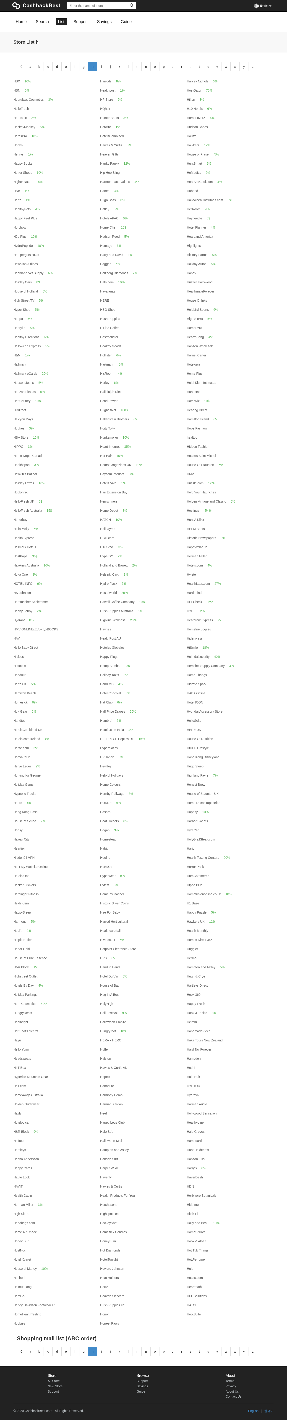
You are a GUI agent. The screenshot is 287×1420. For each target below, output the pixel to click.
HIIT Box (19, 1068)
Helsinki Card (109, 574)
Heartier (19, 848)
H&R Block (21, 967)
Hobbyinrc (20, 492)
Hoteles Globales (112, 647)
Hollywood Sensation (202, 1113)
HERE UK (194, 730)
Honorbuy (20, 520)
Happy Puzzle (196, 912)
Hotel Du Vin (109, 976)
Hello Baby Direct (25, 647)
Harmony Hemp (111, 1095)
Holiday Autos (196, 264)
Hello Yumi (21, 1049)
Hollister (106, 355)
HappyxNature (197, 547)
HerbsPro (20, 136)
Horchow (19, 227)
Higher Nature (23, 182)
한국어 (269, 1411)
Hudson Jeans (23, 383)
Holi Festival (108, 1013)
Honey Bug (21, 1241)
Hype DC (106, 556)
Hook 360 (194, 994)
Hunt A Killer (195, 520)
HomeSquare (196, 1232)
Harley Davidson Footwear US (34, 1305)
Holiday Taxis (109, 675)
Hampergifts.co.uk (26, 255)
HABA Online (196, 693)
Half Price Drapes (112, 711)
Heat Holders (109, 821)
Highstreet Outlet (25, 976)
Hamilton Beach (24, 693)
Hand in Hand (110, 967)
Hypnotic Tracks (24, 794)
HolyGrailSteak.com (201, 839)
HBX (16, 81)
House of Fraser (198, 154)
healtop (192, 437)
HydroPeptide (23, 246)
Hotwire (105, 127)
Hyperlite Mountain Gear (30, 1077)
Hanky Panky (109, 163)
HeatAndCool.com (200, 182)
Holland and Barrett (114, 565)
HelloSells (194, 720)
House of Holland (25, 291)
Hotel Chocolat (110, 693)
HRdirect (19, 410)
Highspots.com (110, 1214)
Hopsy (18, 830)
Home (21, 21)
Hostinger (194, 510)
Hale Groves (196, 1131)
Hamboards (195, 1141)
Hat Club (106, 702)
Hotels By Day (23, 985)
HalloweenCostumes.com (205, 200)
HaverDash (195, 1177)
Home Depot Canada (28, 456)
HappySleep (22, 912)
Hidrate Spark (196, 684)
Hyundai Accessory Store (204, 711)
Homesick (20, 702)
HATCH (105, 520)
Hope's (105, 1077)
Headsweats (22, 1058)
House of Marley (25, 1268)
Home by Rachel (112, 894)
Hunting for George (27, 775)
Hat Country (22, 401)
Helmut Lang (22, 1287)
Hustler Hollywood (200, 282)
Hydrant (19, 620)
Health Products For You (117, 1195)
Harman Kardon (111, 1104)
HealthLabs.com (198, 583)
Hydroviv (193, 1095)
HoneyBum (108, 1241)
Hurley (104, 383)
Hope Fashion (197, 428)
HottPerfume (196, 1259)
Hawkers (193, 145)
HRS (103, 958)
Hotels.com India (112, 730)
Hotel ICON (195, 702)
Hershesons (108, 1205)
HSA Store (20, 437)
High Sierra (195, 319)
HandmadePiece (199, 1031)
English (253, 1411)
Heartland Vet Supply (28, 273)
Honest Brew (196, 784)
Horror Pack (195, 867)
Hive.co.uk (107, 940)
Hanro (17, 803)
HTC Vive (107, 547)
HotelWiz (193, 401)
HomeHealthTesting (27, 1314)
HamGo (18, 1296)
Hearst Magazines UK (115, 465)
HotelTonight (109, 1259)
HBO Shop (107, 309)
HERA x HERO (110, 1040)
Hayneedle (194, 218)
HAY (16, 638)
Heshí (191, 1068)
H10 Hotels (195, 109)
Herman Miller (197, 556)
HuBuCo (106, 867)
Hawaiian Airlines (25, 264)
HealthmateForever (200, 291)
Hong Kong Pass (25, 812)
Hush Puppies (110, 319)
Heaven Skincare (112, 1296)
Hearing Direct (197, 410)
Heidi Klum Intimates (201, 383)
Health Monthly (197, 931)
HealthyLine (195, 1122)
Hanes (104, 191)
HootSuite (194, 1314)
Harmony (19, 921)
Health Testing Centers (203, 857)
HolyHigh (106, 1004)
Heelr (104, 1113)
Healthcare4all (110, 931)
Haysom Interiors (112, 474)
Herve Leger (22, 766)
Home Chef (108, 227)
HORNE (106, 803)
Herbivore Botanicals (201, 1195)
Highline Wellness (112, 620)
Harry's (192, 1168)
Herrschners (108, 501)
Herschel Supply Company (206, 666)
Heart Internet (110, 446)
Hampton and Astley (201, 967)
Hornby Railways (112, 794)
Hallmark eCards (25, 373)
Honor (104, 1314)
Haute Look (21, 1177)
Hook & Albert (196, 1241)
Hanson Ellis (196, 1159)
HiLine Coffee (110, 328)
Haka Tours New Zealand (205, 1040)
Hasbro (105, 812)
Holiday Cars (22, 282)
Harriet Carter (196, 355)
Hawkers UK (196, 921)
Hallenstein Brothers (114, 419)
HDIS (190, 1186)
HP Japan (107, 757)
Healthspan (21, 465)
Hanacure (107, 1086)
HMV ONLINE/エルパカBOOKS (35, 629)
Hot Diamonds (110, 1250)
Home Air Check (25, 1232)
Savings (104, 21)
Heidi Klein (21, 903)
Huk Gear (20, 711)
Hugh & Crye (196, 976)
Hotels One (21, 876)
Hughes (18, 428)
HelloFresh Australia (27, 510)
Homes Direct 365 (199, 940)
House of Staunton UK (203, 794)
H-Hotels (19, 666)
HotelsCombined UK (27, 730)
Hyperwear (108, 876)
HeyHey (106, 766)
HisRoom (106, 373)
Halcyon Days (23, 419)
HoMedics (194, 172)
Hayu (17, 1040)
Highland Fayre (198, 775)
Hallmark (19, 364)
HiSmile (192, 647)
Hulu (190, 1268)
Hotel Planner (196, 227)
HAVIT (18, 1186)
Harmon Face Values (115, 182)
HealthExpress (23, 538)
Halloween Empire (113, 1022)
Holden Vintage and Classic (206, 501)
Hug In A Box (109, 994)
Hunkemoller (109, 437)
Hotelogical (21, 1122)
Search (42, 21)
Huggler (192, 949)
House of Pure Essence (30, 958)
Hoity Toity (107, 428)
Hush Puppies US (112, 1305)
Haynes (105, 629)
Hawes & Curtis (111, 145)
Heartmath (194, 1287)
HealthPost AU (110, 638)
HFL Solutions (197, 1296)
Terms (230, 1381)
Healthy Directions (26, 337)
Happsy (192, 812)
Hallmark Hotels (24, 547)
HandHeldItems (198, 1150)
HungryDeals (22, 1013)
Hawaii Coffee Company (117, 602)
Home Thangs (197, 675)
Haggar (105, 264)
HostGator (194, 90)
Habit (104, 848)
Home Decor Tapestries (203, 803)
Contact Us (233, 1396)
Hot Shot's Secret (25, 1031)
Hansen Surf (109, 1159)
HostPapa (20, 556)
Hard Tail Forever (199, 1049)
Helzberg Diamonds (114, 273)
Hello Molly (21, 529)
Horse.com (21, 748)
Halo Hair (193, 1077)
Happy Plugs (109, 657)
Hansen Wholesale (200, 346)
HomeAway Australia (28, 1095)
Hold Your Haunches (201, 492)
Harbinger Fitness (26, 894)
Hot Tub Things (198, 1250)
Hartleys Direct (197, 985)
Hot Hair (106, 456)
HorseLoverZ (196, 118)
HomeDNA (194, 328)
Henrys (18, 154)
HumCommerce (198, 876)
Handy (191, 273)
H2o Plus (19, 236)
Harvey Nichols (197, 81)
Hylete (191, 574)
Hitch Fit (192, 1214)
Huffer (104, 1049)
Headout (19, 675)
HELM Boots (196, 529)
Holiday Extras (23, 483)
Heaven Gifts (109, 154)
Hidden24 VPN (24, 857)
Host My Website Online (30, 867)
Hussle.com (195, 483)
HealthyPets (22, 209)
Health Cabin (22, 1195)
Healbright (20, 1022)
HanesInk (193, 392)
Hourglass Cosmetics (28, 99)
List (61, 21)
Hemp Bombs (110, 666)
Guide (126, 21)
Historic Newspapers (201, 538)
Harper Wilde (109, 1168)
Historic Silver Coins (114, 903)
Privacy (231, 1386)
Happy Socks (22, 163)
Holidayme (107, 529)
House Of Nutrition (200, 739)
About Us (232, 1391)
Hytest (104, 885)
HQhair (105, 109)
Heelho (105, 857)
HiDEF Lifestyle (198, 748)
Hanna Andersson (26, 1159)
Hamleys (19, 1150)
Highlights (194, 246)
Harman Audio (197, 1104)
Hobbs (18, 145)
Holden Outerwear (26, 1104)
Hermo (191, 958)
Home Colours (110, 784)
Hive (16, 191)
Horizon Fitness (24, 392)
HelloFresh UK (23, 501)
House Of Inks (197, 300)
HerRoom (194, 209)
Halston (105, 1058)
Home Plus (194, 373)
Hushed (18, 1278)
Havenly (106, 1177)
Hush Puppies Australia (116, 611)
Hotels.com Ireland (26, 739)
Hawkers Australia (26, 565)
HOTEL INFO (23, 583)
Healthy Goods (110, 346)
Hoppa (18, 319)
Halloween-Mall (111, 1141)
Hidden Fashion (198, 446)
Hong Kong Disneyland (203, 757)
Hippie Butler (22, 940)
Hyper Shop (21, 309)
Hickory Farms (197, 255)
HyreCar (193, 830)
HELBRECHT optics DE (117, 739)
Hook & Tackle (197, 1013)
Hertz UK (19, 684)
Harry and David (111, 255)
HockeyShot (108, 1223)
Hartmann (107, 364)
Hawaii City (21, 839)
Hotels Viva (108, 483)
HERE (104, 300)
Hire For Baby (110, 912)
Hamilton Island (198, 419)
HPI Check (194, 602)
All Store (54, 1381)
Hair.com (19, 1086)
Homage (106, 246)
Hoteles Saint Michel (201, 456)
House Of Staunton (200, 465)
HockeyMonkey (24, 127)
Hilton (191, 99)
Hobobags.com (24, 1223)
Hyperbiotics (109, 748)
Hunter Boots (109, 118)
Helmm (192, 1022)
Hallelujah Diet (110, 392)
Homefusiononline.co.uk (204, 894)
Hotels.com (195, 565)
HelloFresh (21, 109)
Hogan (105, 830)
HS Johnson (22, 593)
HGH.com (107, 538)
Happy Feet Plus (25, 218)
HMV (190, 474)
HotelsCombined (112, 136)
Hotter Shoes (22, 172)
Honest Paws (109, 1323)
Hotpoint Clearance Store (118, 949)
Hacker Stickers (24, 885)
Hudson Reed (110, 236)
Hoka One (20, 574)
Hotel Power (108, 401)
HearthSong (195, 337)
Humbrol (106, 720)
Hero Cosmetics (24, 1004)
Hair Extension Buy (113, 492)
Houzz (191, 136)
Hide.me (193, 1205)
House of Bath (110, 985)
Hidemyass (195, 638)
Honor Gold (21, 949)
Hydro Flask (108, 583)
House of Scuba (24, 821)
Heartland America (200, 236)
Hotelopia (193, 364)
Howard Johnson (112, 1268)
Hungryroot (108, 1031)
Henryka (19, 328)
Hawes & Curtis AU (113, 1068)
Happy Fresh (196, 1004)
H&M (17, 355)
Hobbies (19, 1323)
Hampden (194, 1058)
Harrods (106, 81)
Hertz (17, 200)
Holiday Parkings (25, 994)
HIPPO (18, 446)
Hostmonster (109, 337)
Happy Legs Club (112, 1122)
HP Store (106, 99)
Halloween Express (27, 346)
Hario (190, 848)
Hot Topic (20, 118)
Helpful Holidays (111, 775)
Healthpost (107, 90)
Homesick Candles (113, 1232)
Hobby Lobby (22, 611)
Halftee (18, 1141)
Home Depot (109, 510)
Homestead (108, 839)
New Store (55, 1386)
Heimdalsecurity (198, 657)
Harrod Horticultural (114, 921)
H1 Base (193, 903)
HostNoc (19, 1250)
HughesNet (108, 410)
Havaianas (107, 291)
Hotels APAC (109, 218)
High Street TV (23, 300)
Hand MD (107, 684)
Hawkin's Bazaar (25, 474)
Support (80, 21)
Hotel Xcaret (22, 1259)
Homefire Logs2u (199, 629)
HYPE (191, 611)
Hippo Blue (195, 885)
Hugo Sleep (195, 766)
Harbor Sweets (197, 821)
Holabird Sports (198, 309)
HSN (16, 90)
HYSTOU (193, 1086)
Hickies (18, 657)
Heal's (17, 931)
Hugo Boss (108, 200)
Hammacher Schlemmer (30, 602)
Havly (17, 1113)
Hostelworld (108, 593)
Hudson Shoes (197, 127)
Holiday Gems (23, 784)
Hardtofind (194, 593)
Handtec (19, 720)
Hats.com (107, 282)
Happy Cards (22, 1168)
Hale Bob (106, 1131)
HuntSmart (194, 163)
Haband (192, 191)
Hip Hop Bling (110, 172)
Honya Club (21, 757)
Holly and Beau (198, 1223)
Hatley (104, 209)
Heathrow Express (200, 620)
